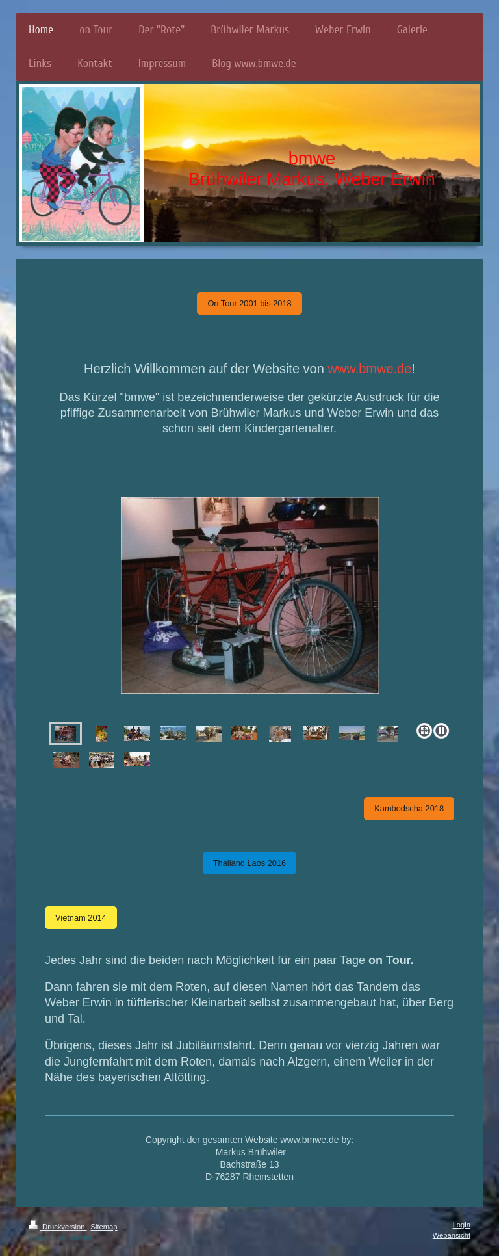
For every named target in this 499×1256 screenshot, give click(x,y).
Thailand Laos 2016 (249, 863)
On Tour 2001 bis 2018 (249, 303)
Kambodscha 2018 (409, 808)
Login (461, 1225)
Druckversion (58, 1227)
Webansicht (451, 1235)
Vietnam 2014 (81, 917)
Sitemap (104, 1227)
